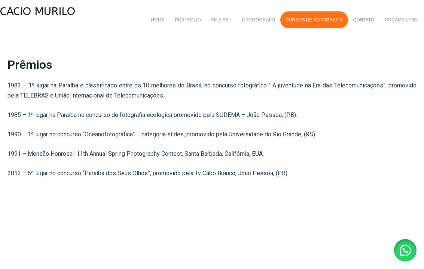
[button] (405, 250)
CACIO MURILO (37, 9)
